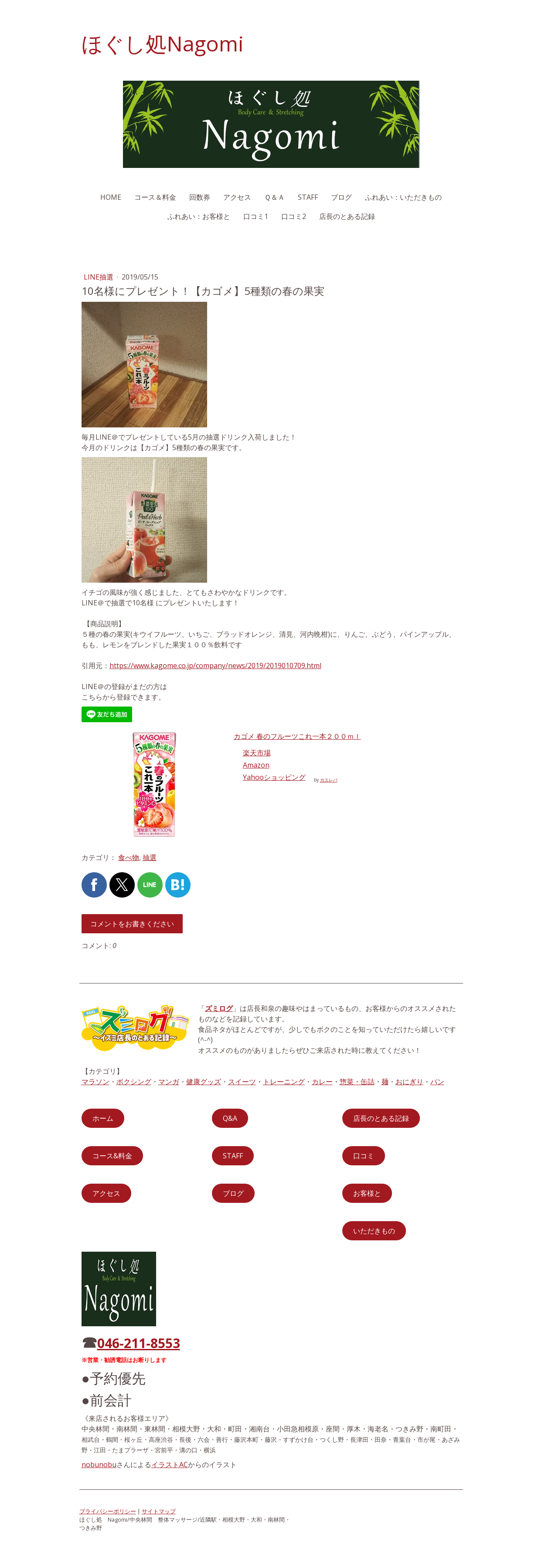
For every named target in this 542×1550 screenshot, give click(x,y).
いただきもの (374, 1231)
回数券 (199, 197)
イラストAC (169, 1464)
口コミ (363, 1156)
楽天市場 (257, 753)
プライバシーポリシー (107, 1511)
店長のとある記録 (347, 216)
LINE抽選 (99, 277)
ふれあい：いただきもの (403, 197)
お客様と (367, 1193)
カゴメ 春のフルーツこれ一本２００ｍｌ (297, 736)
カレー (322, 1081)
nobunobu (99, 1464)
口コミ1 (255, 216)
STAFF (308, 197)
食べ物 (128, 857)
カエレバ (328, 780)
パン (437, 1081)
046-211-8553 (138, 1343)
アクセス (237, 197)
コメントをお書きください (132, 924)
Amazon (256, 765)
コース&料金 (112, 1156)
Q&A (230, 1118)
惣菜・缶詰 (357, 1081)
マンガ (168, 1081)
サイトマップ (159, 1511)
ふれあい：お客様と (198, 216)
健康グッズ (203, 1081)
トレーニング (284, 1081)
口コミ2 (293, 216)
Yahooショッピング (274, 777)
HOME (110, 197)
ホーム (102, 1118)
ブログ (341, 197)
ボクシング (133, 1081)
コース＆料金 (155, 197)
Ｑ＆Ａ (274, 197)
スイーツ (242, 1081)
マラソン (95, 1081)
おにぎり (409, 1081)
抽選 (150, 857)
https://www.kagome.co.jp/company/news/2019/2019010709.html (215, 665)
